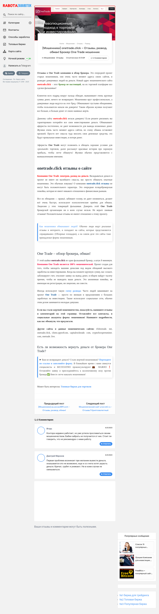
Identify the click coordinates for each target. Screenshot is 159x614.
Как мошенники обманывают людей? (58, 226)
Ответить (107, 444)
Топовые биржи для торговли (76, 386)
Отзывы (59, 58)
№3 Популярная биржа (133, 604)
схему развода (73, 291)
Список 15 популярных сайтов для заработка (140, 546)
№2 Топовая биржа (130, 599)
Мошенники (49, 58)
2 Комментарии (100, 58)
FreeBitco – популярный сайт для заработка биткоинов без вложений (143, 572)
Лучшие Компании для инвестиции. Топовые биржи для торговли (143, 559)
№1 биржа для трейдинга (134, 595)
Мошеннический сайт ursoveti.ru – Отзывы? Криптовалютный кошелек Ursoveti (95, 410)
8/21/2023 (108, 428)
